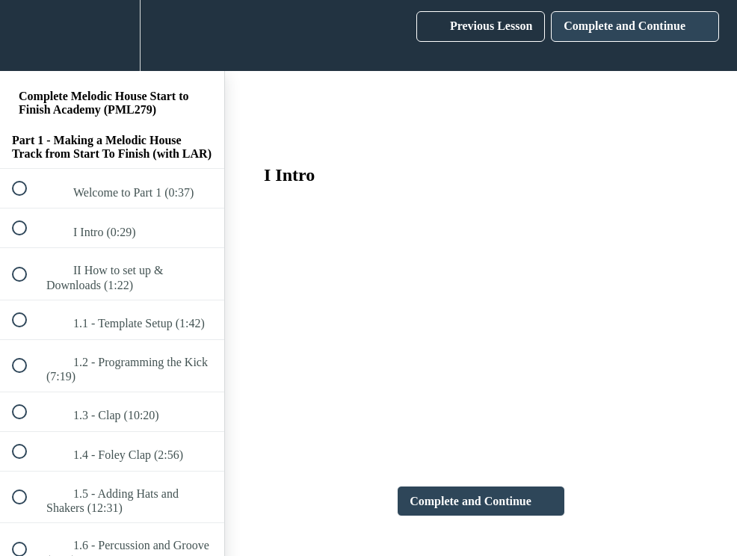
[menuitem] (112, 35)
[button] (27, 35)
